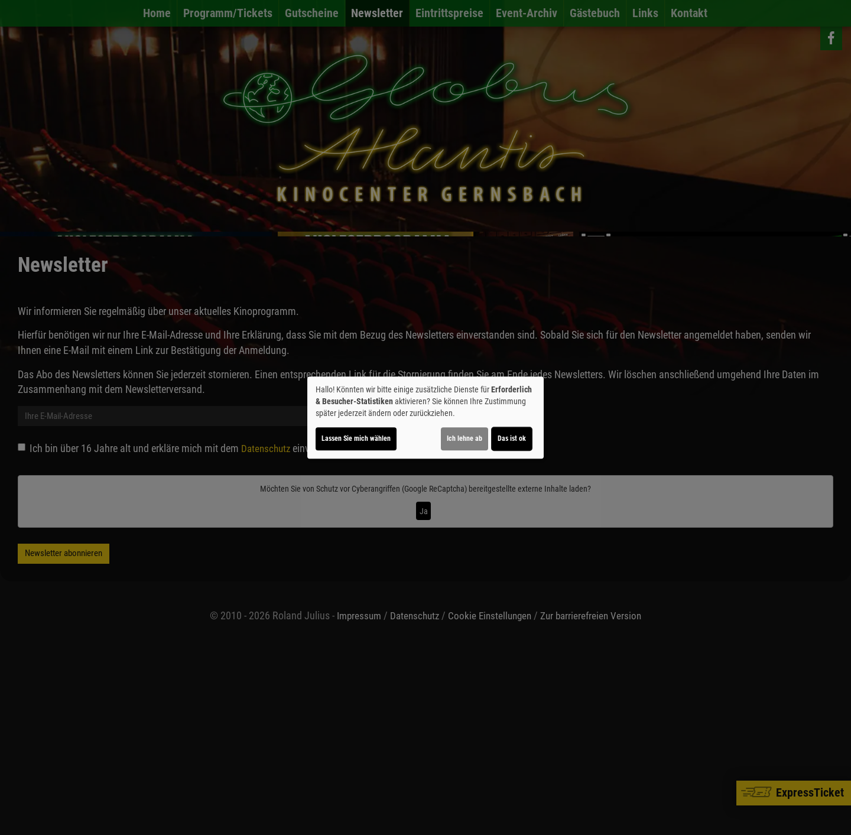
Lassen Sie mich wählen (356, 438)
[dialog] (425, 417)
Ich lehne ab (464, 438)
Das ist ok (512, 438)
